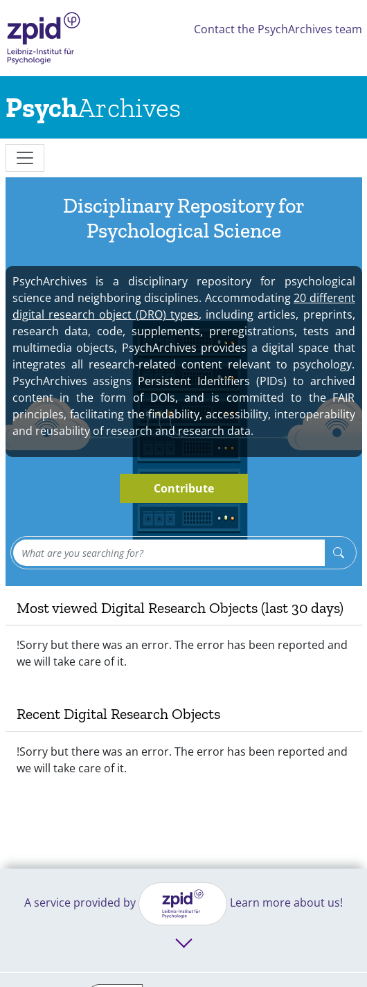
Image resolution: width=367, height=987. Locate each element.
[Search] (338, 553)
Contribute (184, 488)
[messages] (25, 158)
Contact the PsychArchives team (278, 29)
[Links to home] (93, 107)
